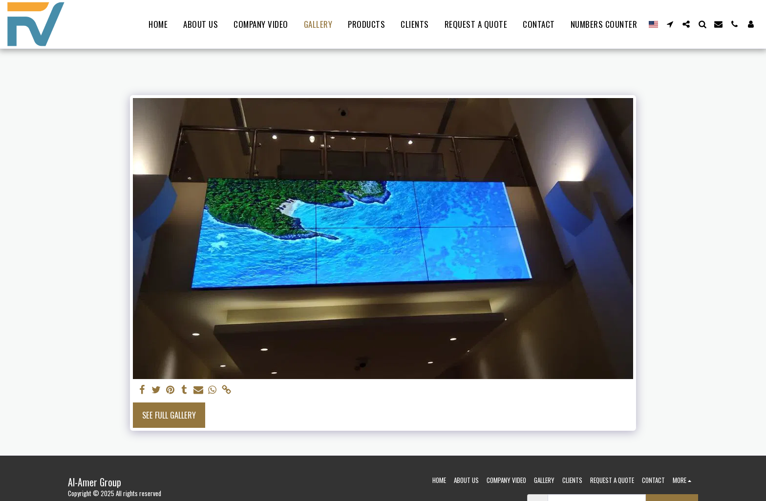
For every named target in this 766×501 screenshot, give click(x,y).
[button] (670, 24)
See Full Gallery (169, 415)
